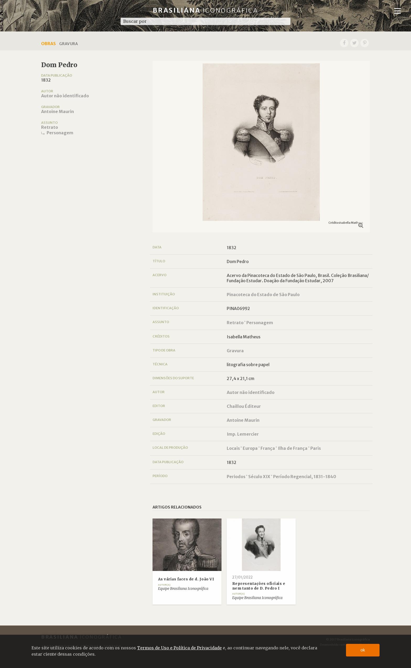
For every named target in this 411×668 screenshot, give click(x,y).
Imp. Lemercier (243, 434)
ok (363, 650)
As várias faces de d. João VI (186, 579)
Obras (48, 43)
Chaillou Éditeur (244, 406)
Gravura (235, 350)
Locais (233, 448)
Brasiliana (205, 10)
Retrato (49, 127)
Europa (250, 448)
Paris (315, 448)
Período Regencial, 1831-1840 (304, 476)
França (268, 448)
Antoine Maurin (57, 111)
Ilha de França (292, 448)
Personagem (60, 132)
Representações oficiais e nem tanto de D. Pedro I (258, 586)
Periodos (236, 476)
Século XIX (259, 476)
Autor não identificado (65, 95)
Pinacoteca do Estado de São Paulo (263, 294)
